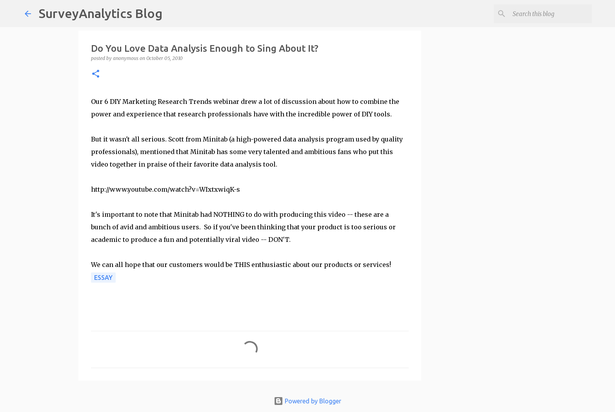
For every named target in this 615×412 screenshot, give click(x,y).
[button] (95, 74)
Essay (103, 277)
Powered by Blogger (307, 401)
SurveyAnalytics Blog (100, 13)
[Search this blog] (550, 13)
